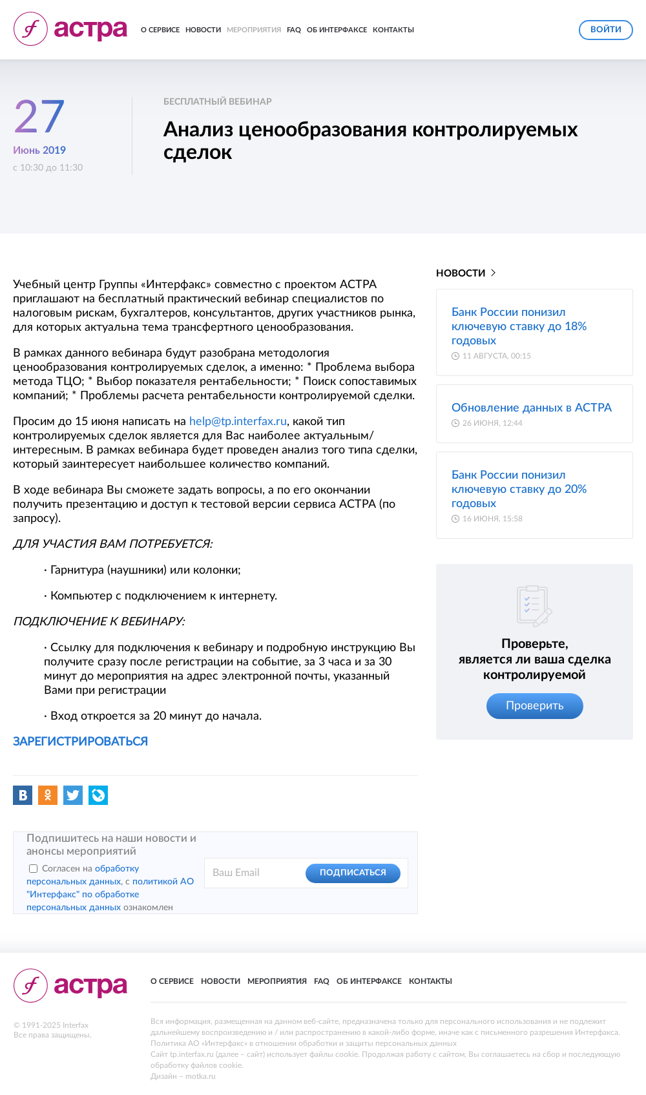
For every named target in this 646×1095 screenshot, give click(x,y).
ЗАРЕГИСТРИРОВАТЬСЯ (80, 742)
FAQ (294, 30)
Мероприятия (254, 30)
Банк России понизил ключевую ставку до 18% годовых (519, 327)
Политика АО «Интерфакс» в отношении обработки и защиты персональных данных (304, 1043)
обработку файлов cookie (196, 1065)
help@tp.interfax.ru (238, 422)
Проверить (535, 706)
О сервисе (160, 30)
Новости (203, 30)
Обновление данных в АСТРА (532, 408)
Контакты (393, 30)
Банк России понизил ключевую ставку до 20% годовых (519, 490)
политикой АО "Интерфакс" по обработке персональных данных (110, 894)
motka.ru (200, 1076)
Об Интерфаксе (337, 30)
